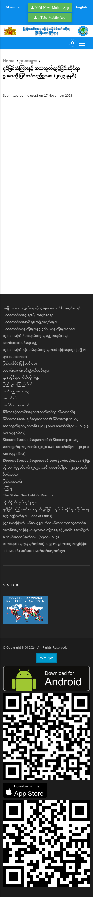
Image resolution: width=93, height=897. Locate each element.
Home (8, 61)
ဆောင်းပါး (10, 398)
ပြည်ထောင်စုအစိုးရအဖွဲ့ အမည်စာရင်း (29, 315)
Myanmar (13, 7)
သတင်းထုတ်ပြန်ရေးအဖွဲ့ (20, 343)
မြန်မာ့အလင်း (12, 481)
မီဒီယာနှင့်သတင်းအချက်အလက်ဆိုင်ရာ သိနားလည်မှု (39, 412)
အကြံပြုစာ (46, 658)
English (81, 7)
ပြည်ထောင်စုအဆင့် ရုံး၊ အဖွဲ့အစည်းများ (30, 322)
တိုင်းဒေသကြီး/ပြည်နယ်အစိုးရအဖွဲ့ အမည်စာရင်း (36, 336)
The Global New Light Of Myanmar (29, 495)
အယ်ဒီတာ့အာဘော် (16, 405)
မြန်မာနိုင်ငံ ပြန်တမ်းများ (20, 363)
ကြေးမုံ (8, 488)
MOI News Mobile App (52, 7)
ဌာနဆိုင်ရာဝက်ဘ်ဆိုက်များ (22, 377)
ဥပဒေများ (28, 61)
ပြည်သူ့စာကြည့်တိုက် (17, 384)
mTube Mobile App (51, 17)
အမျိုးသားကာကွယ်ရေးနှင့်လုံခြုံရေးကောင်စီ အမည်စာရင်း (42, 308)
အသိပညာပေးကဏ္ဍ (16, 391)
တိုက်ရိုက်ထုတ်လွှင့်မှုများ (20, 502)
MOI (25, 647)
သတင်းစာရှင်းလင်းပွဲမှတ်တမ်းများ (26, 370)
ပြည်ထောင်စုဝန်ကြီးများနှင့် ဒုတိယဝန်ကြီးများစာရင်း (39, 329)
